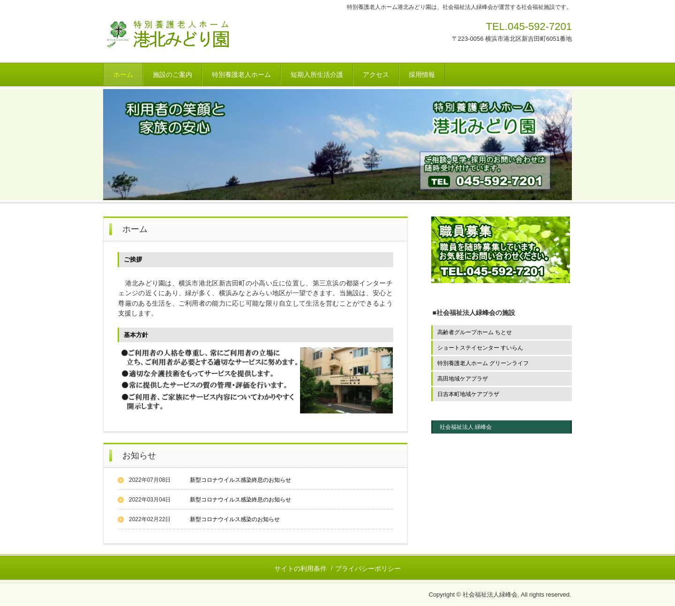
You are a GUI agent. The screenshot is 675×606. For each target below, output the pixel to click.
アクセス (376, 74)
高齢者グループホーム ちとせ (474, 332)
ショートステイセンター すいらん (480, 347)
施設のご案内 (172, 74)
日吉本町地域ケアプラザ (468, 394)
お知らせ (139, 455)
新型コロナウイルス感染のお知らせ (235, 519)
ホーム (123, 74)
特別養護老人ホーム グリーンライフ (483, 363)
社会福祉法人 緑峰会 (466, 427)
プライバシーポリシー (368, 568)
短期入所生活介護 (317, 74)
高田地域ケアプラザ (462, 378)
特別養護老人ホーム (241, 74)
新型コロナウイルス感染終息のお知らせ (240, 480)
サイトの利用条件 (300, 568)
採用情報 (422, 74)
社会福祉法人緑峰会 (191, 40)
